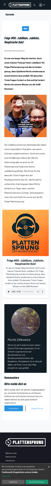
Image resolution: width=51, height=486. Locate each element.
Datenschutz (10, 456)
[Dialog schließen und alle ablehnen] (49, 465)
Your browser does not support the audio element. (25, 291)
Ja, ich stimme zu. (36, 482)
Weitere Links (11, 453)
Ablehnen (13, 482)
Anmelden (13, 408)
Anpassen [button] (6, 476)
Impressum (10, 460)
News (25, 28)
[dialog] (25, 475)
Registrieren (37, 408)
